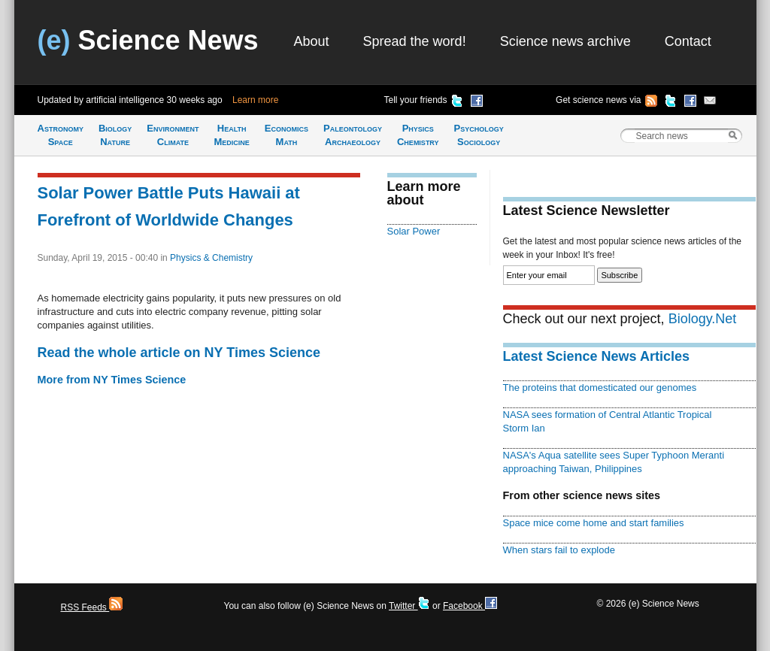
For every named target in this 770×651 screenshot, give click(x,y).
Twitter (409, 606)
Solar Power (414, 231)
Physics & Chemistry (211, 258)
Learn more (255, 100)
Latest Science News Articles (596, 356)
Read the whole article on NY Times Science (179, 352)
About (311, 41)
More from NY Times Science (112, 380)
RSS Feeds (92, 607)
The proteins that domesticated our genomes (600, 387)
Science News (148, 40)
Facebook (470, 606)
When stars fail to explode (559, 550)
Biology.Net (702, 318)
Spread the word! (414, 41)
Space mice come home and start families (593, 522)
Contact (688, 41)
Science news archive (565, 41)
